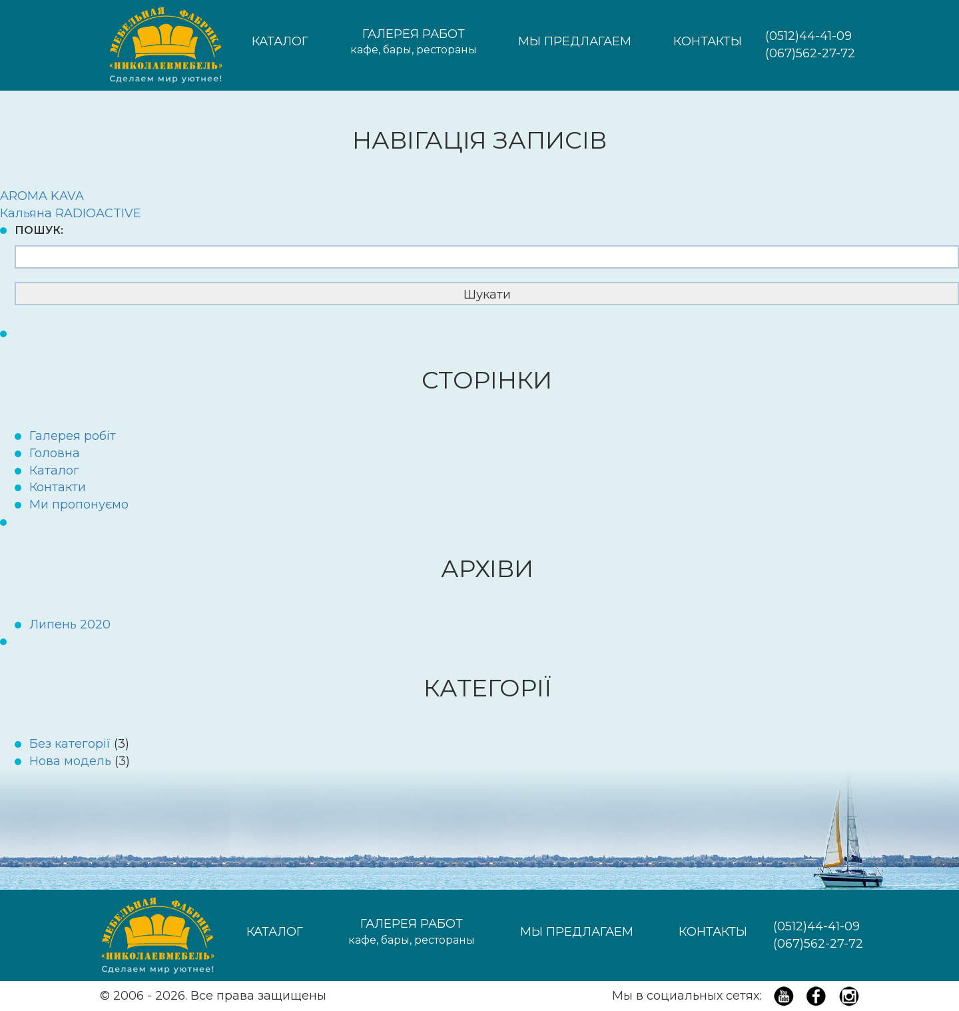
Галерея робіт (72, 436)
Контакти (57, 487)
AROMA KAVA (42, 196)
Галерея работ (413, 43)
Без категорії (70, 743)
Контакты (707, 41)
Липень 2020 (70, 624)
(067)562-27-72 (810, 53)
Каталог (280, 41)
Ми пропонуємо (79, 504)
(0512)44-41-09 (808, 36)
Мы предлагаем (574, 41)
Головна (54, 453)
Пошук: (39, 230)
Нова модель (70, 761)
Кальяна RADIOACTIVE (70, 213)
